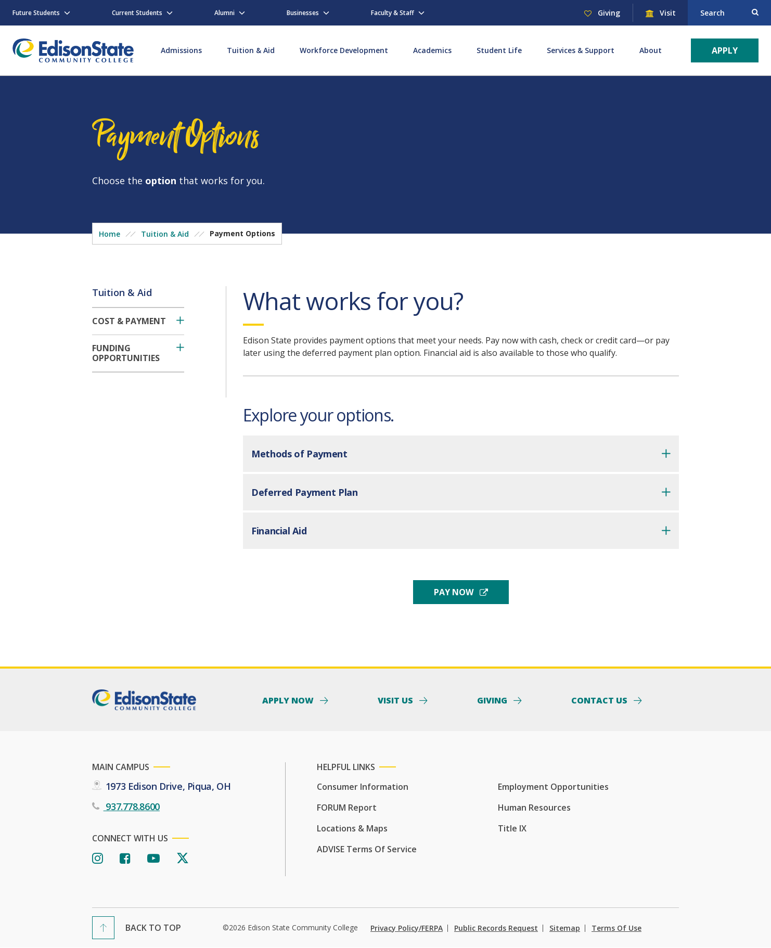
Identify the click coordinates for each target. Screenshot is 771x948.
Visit (667, 13)
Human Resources (534, 807)
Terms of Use (616, 928)
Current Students (137, 12)
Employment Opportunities (553, 786)
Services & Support (580, 50)
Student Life (499, 50)
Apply (725, 50)
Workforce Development (344, 50)
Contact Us (600, 699)
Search (712, 13)
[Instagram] (97, 858)
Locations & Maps (352, 828)
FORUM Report (347, 807)
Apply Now (289, 699)
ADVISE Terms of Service (367, 849)
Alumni (224, 12)
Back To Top (153, 927)
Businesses (303, 12)
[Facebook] (125, 858)
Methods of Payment (299, 453)
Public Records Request (496, 928)
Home (109, 234)
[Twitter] (182, 859)
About (650, 50)
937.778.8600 (132, 806)
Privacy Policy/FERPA (406, 928)
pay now (455, 592)
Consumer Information (362, 786)
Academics (432, 50)
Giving (608, 13)
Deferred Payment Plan (304, 492)
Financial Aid (278, 530)
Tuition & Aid (251, 50)
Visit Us (396, 699)
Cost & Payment (129, 321)
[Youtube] (153, 858)
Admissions (181, 50)
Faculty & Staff (392, 12)
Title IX (512, 828)
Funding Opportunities (126, 353)
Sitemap (564, 928)
